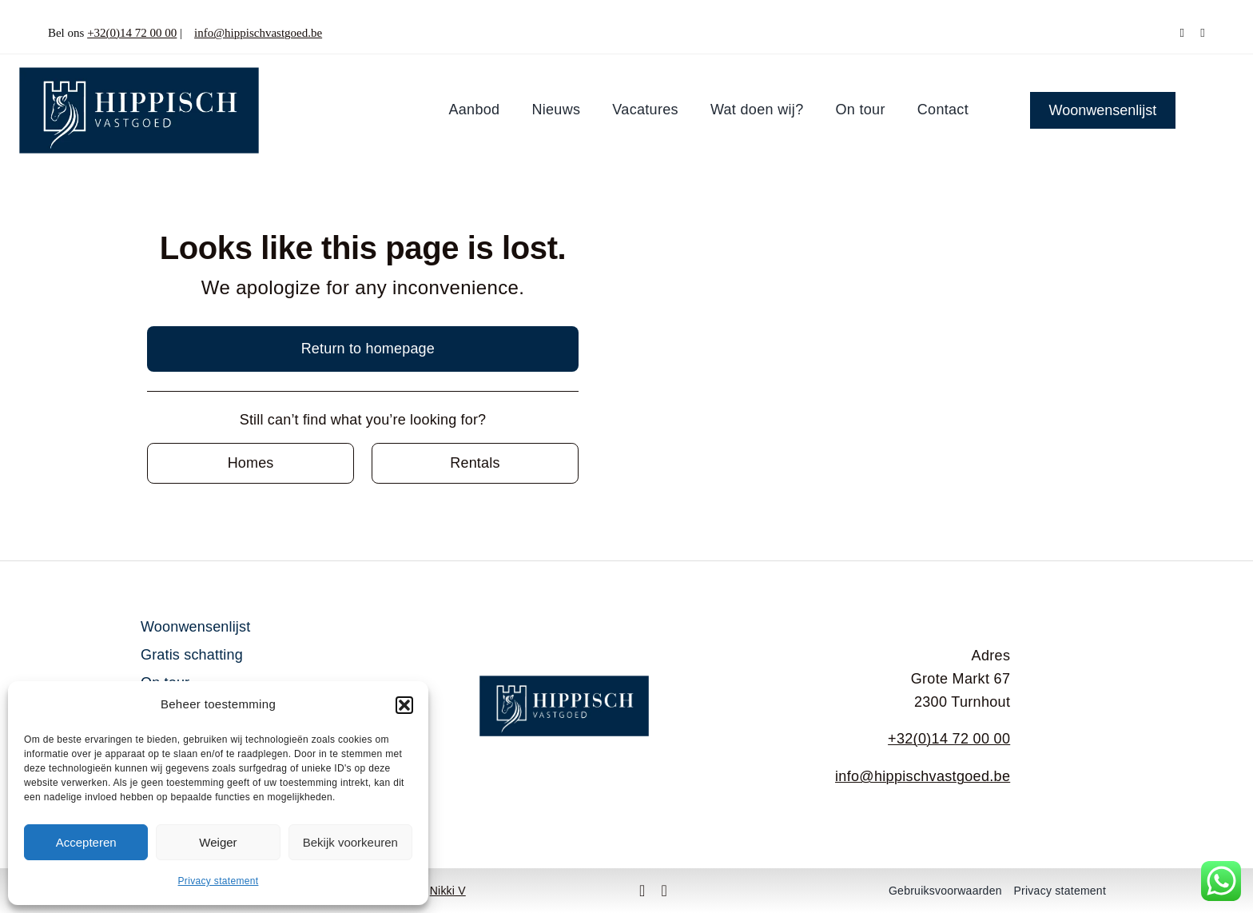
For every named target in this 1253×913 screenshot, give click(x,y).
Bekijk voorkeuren (350, 842)
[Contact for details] (250, 463)
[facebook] (1181, 33)
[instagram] (1202, 33)
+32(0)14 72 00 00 (132, 32)
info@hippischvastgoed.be (258, 32)
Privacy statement (218, 881)
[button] (404, 705)
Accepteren (86, 842)
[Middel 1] (139, 74)
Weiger (218, 842)
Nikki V (448, 890)
